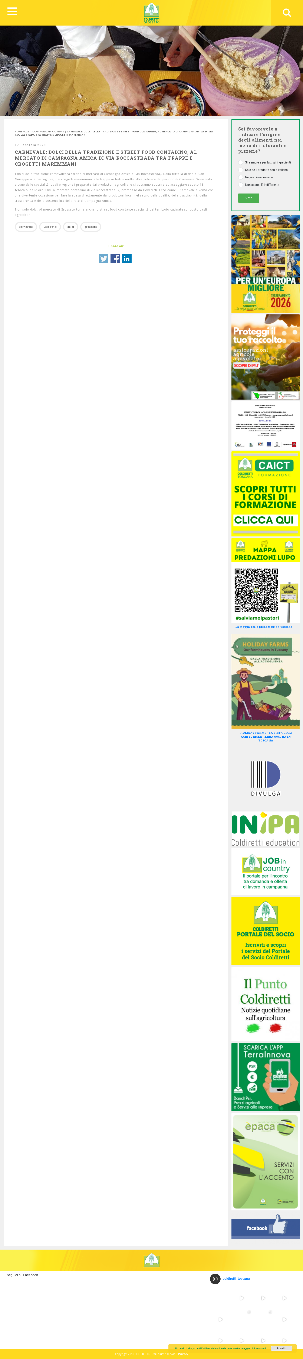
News (60, 131)
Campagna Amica (43, 131)
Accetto (281, 1348)
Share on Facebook (115, 258)
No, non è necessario (259, 177)
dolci (70, 227)
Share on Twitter (103, 258)
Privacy (183, 1354)
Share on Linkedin (127, 258)
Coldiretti (50, 227)
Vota (248, 198)
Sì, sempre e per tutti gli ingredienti (268, 162)
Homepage (22, 131)
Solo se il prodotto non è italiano (266, 170)
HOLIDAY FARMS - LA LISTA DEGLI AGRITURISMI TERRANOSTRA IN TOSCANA (266, 736)
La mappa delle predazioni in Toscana (263, 627)
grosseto (91, 227)
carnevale (26, 227)
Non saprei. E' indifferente (262, 184)
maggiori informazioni (253, 1348)
